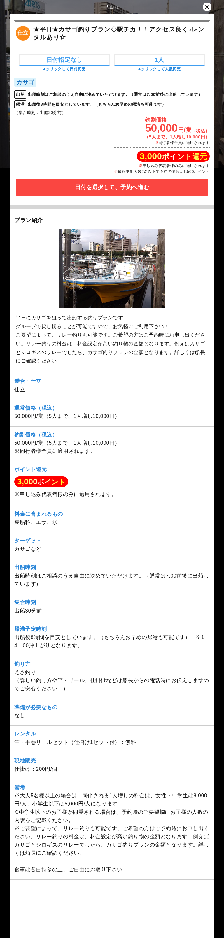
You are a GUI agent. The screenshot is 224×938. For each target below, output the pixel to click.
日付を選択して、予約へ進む (112, 187)
